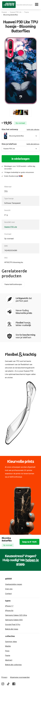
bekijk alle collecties (33, 129)
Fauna (26, 12)
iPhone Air (9, 610)
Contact (8, 593)
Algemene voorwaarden (20, 677)
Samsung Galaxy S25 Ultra (16, 615)
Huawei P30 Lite (15, 12)
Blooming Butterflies (10, 15)
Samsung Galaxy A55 (14, 620)
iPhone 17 (9, 606)
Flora (7, 651)
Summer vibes (11, 641)
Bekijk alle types (11, 629)
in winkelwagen (21, 158)
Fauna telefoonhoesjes (13, 284)
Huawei (4, 12)
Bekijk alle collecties (13, 665)
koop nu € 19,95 (29, 542)
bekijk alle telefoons (33, 144)
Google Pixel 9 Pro (12, 624)
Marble (8, 646)
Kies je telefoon (20, 144)
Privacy (4, 677)
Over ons (8, 589)
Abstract (8, 660)
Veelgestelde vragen (13, 584)
